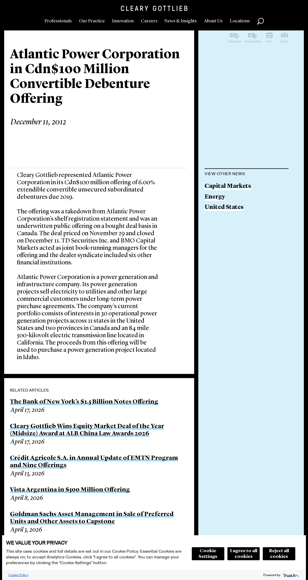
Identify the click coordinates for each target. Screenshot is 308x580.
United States (224, 208)
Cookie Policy (18, 575)
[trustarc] (290, 575)
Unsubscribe (252, 41)
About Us (213, 21)
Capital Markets (228, 186)
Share (284, 41)
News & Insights (180, 21)
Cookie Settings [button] (208, 554)
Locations (240, 21)
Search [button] (260, 21)
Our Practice (92, 21)
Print (269, 41)
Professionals (58, 21)
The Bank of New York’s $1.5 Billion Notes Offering (84, 402)
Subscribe (234, 41)
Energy (215, 197)
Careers (149, 21)
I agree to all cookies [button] (243, 554)
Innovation (123, 21)
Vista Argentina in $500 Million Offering (70, 490)
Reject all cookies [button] (279, 554)
